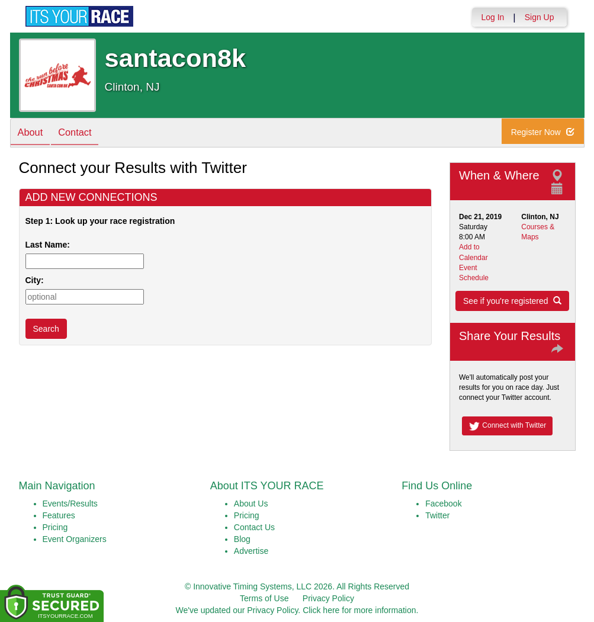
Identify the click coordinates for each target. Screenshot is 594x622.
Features (59, 515)
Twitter (437, 515)
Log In (492, 17)
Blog (242, 539)
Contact (81, 133)
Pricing (55, 527)
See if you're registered (512, 301)
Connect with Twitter (507, 426)
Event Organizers (75, 539)
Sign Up (539, 17)
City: (34, 280)
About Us (251, 503)
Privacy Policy (328, 598)
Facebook (443, 503)
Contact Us (254, 527)
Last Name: (50, 244)
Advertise (251, 551)
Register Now (546, 133)
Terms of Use (264, 598)
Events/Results (70, 503)
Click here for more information (359, 610)
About (33, 133)
